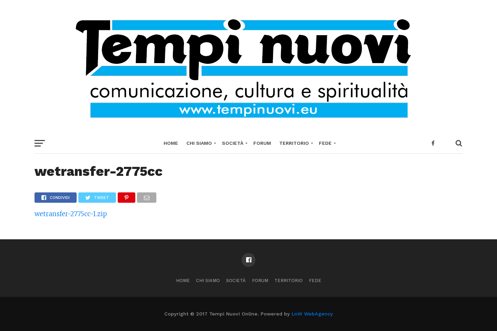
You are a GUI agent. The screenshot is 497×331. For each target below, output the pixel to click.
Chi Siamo (199, 143)
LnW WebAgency (312, 314)
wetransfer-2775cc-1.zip (71, 214)
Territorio (294, 143)
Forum (262, 143)
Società (232, 143)
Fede (325, 143)
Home (171, 143)
